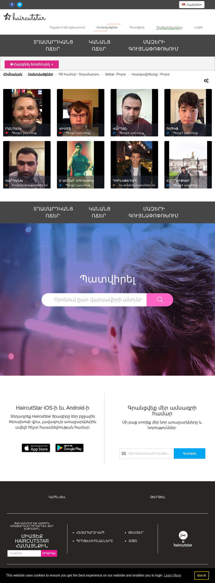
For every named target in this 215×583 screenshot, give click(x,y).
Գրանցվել (189, 453)
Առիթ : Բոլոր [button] (115, 74)
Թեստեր (135, 532)
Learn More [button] (172, 575)
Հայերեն (192, 4)
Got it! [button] (201, 575)
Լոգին (198, 27)
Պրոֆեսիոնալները (169, 27)
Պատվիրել (136, 27)
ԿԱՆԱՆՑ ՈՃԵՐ (99, 45)
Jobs (132, 541)
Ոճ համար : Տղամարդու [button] (79, 74)
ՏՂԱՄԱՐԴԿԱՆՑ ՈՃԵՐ (53, 45)
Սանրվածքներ (107, 27)
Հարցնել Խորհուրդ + (31, 64)
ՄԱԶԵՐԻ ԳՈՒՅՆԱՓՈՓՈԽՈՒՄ (153, 45)
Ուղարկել (49, 553)
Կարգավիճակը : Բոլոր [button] (151, 74)
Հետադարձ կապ (90, 532)
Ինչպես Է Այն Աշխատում (67, 27)
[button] (206, 80)
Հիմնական (12, 74)
